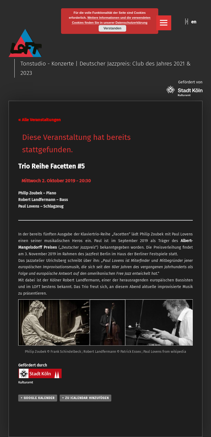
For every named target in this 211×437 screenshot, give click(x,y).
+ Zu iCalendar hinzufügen (85, 398)
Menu (163, 22)
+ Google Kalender (38, 398)
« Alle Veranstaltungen (39, 119)
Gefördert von (184, 88)
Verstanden (113, 28)
